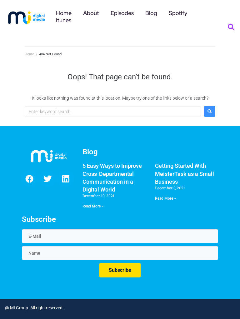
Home (29, 54)
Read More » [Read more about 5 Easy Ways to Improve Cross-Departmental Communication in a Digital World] (92, 206)
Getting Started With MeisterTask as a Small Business (184, 173)
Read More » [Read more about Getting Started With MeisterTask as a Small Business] (165, 198)
